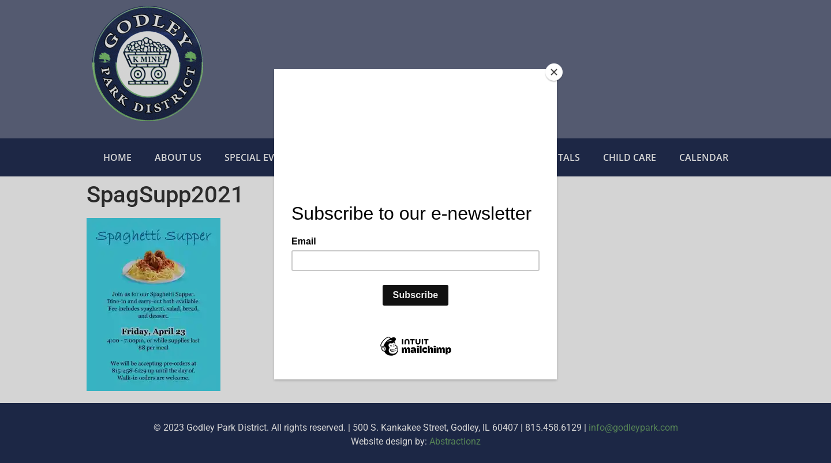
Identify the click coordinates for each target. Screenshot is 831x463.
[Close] (554, 72)
